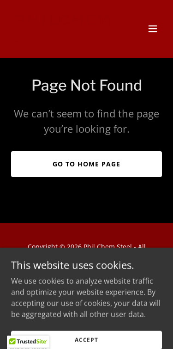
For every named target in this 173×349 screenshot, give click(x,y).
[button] (152, 28)
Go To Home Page (86, 163)
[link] (64, 40)
